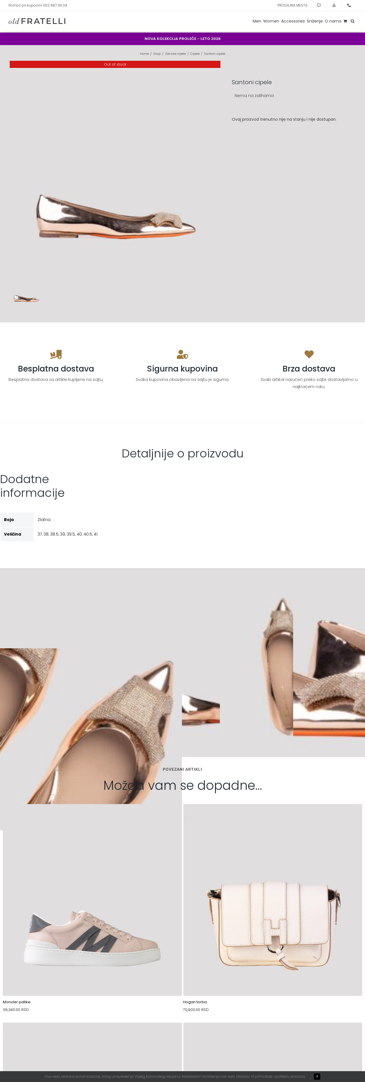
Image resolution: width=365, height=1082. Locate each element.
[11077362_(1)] (272, 1036)
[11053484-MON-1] (92, 817)
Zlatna (44, 519)
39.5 (71, 534)
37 (40, 534)
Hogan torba (195, 1002)
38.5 (54, 534)
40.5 (88, 534)
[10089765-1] (92, 1036)
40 (79, 534)
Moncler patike (17, 1002)
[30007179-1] (272, 817)
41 (96, 534)
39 (62, 534)
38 (46, 534)
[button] (352, 21)
